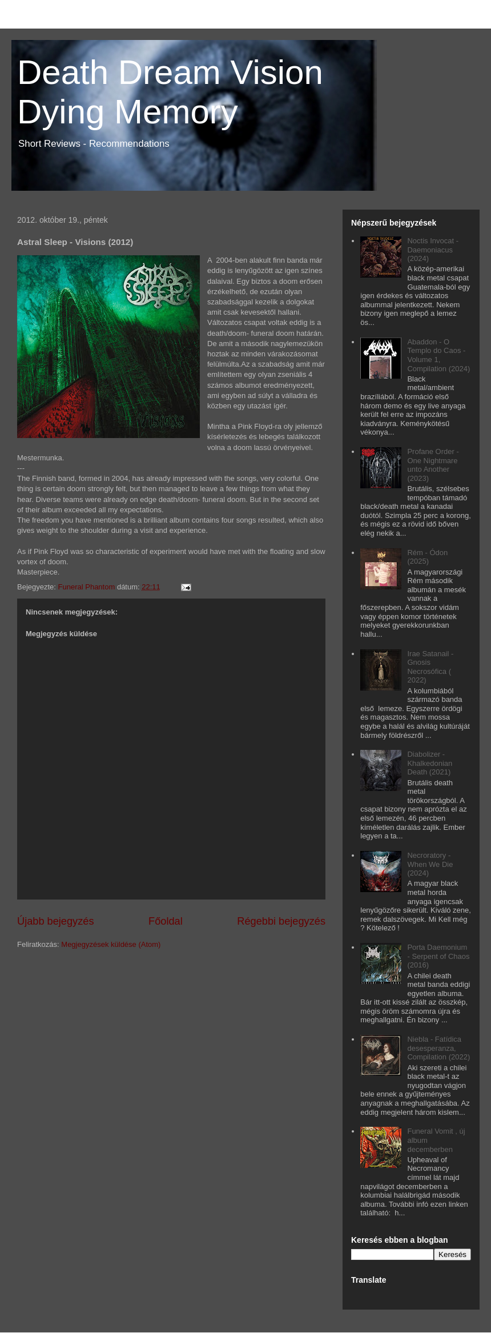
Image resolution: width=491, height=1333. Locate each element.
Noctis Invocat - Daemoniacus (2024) (432, 249)
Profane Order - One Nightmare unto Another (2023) (432, 465)
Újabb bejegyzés (55, 921)
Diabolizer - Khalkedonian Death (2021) (429, 763)
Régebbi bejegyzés (281, 921)
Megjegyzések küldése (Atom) (110, 944)
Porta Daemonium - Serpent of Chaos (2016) (438, 956)
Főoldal (165, 921)
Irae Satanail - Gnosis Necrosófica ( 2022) (430, 667)
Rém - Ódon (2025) (427, 557)
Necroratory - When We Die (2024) (430, 864)
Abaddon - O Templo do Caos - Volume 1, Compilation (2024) (438, 355)
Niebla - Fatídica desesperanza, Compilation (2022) (438, 1048)
